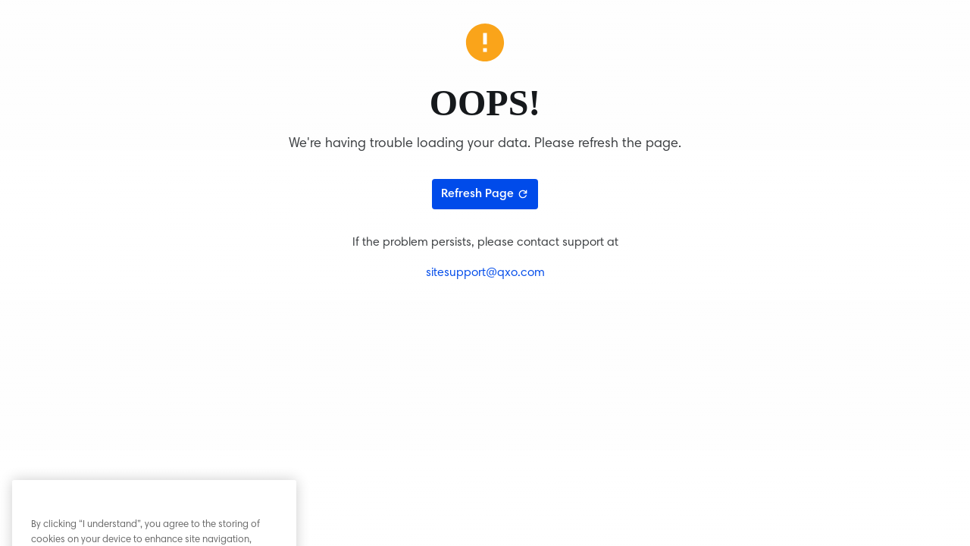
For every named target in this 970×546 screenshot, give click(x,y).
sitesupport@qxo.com (485, 273)
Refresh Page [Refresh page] (485, 194)
